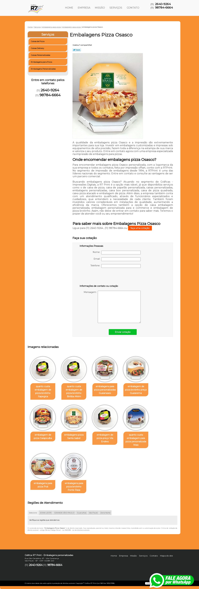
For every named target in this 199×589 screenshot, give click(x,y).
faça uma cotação (140, 228)
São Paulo (93, 513)
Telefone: (115, 266)
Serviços (116, 7)
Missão (100, 7)
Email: (117, 259)
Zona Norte (105, 513)
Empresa (84, 7)
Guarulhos (81, 513)
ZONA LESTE (46, 513)
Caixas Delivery (38, 48)
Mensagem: (112, 307)
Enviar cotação (123, 332)
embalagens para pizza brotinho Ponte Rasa (74, 486)
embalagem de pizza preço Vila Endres (105, 438)
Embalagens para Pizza (42, 62)
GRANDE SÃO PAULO (64, 513)
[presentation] (99, 277)
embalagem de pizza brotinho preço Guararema (136, 390)
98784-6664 (164, 7)
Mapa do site (166, 555)
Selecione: (33, 513)
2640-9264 (163, 4)
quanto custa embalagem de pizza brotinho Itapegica (43, 391)
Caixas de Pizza (38, 41)
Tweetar (77, 49)
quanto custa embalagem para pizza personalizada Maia (136, 439)
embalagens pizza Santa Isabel (74, 436)
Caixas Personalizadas (41, 55)
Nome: (117, 252)
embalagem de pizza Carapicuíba (43, 436)
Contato (133, 7)
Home (69, 7)
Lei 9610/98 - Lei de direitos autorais (75, 530)
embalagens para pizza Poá (43, 485)
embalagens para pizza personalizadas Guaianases (105, 390)
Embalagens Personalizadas (43, 69)
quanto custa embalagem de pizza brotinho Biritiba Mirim (74, 391)
